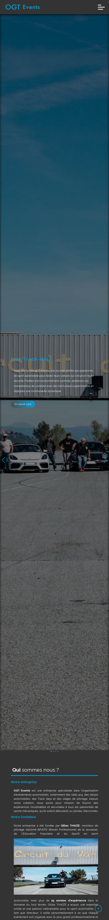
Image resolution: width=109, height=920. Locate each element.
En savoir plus (22, 404)
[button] (105, 460)
